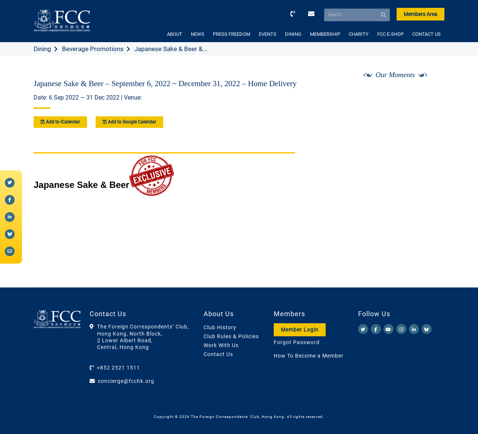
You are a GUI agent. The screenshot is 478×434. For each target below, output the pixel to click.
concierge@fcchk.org (126, 381)
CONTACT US (426, 34)
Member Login (300, 330)
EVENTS (267, 34)
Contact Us (218, 354)
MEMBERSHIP (325, 34)
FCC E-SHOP (390, 34)
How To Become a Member (309, 356)
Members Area (420, 14)
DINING (293, 34)
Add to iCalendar (60, 122)
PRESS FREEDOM (231, 34)
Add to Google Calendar (129, 122)
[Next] (430, 94)
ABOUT (174, 34)
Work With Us (221, 345)
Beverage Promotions (93, 49)
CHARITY (359, 34)
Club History (220, 327)
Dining (42, 49)
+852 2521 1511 (118, 368)
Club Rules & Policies (231, 336)
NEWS (197, 34)
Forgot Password (297, 342)
